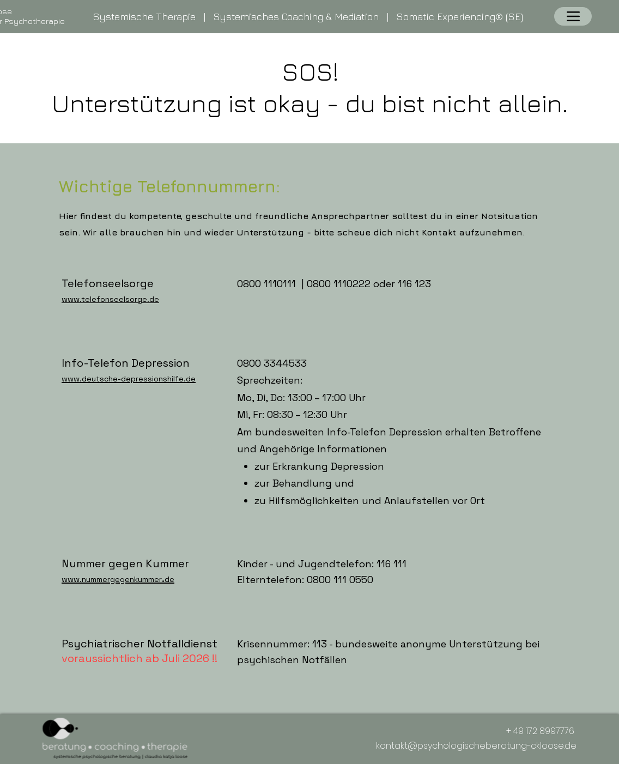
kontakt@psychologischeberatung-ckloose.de (476, 745)
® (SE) (509, 16)
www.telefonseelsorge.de (110, 299)
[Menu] (573, 16)
